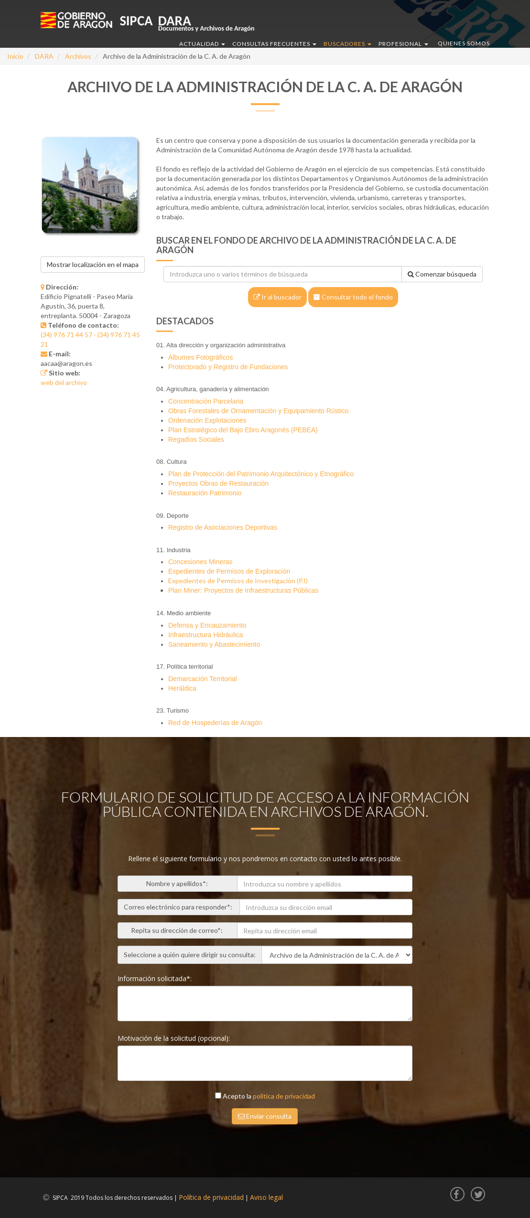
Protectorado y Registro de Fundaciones (228, 367)
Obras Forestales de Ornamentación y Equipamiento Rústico (258, 411)
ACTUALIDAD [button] (202, 43)
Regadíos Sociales (196, 439)
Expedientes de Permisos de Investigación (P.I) (238, 581)
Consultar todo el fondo (353, 297)
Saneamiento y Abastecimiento (214, 644)
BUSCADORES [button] (347, 43)
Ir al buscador (277, 297)
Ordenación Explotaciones (207, 420)
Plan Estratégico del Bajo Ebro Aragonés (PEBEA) (243, 430)
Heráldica (182, 688)
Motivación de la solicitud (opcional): (175, 1038)
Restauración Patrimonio (204, 493)
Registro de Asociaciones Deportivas (222, 527)
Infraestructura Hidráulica (205, 635)
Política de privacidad (211, 1197)
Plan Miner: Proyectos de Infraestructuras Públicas (243, 590)
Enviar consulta (265, 1116)
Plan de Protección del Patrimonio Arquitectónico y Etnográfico (261, 474)
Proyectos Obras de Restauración (218, 483)
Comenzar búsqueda (442, 274)
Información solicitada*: (156, 978)
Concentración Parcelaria (205, 401)
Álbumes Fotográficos (200, 357)
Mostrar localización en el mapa (93, 264)
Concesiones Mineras (200, 562)
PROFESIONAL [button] (403, 43)
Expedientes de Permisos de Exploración (229, 571)
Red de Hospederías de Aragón (215, 723)
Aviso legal (266, 1197)
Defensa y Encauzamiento (207, 625)
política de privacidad (284, 1096)
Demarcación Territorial (202, 679)
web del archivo (64, 382)
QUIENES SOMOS (464, 43)
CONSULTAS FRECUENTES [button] (274, 43)
